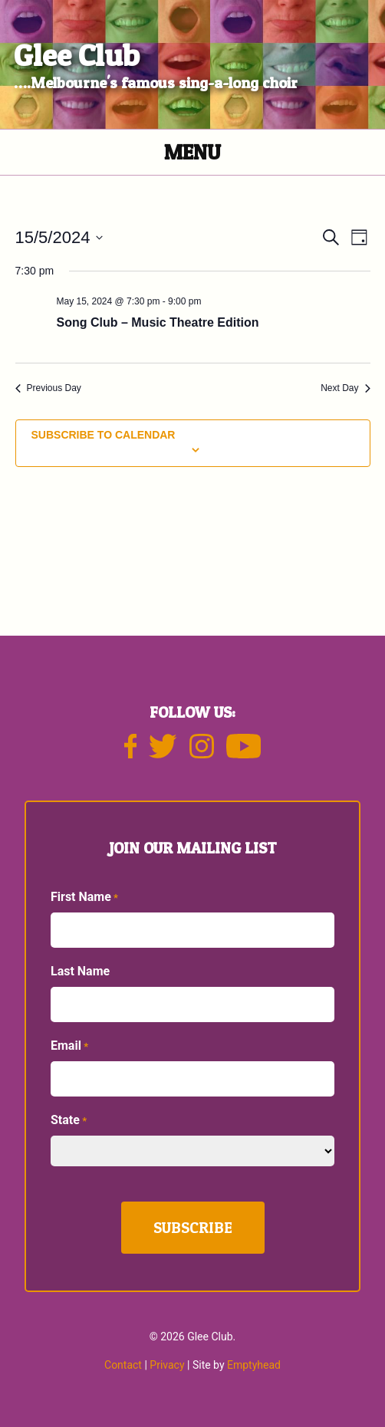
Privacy (167, 1365)
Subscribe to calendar (103, 435)
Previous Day (48, 388)
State (69, 1121)
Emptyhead (254, 1365)
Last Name (80, 971)
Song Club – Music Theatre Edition (158, 322)
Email (69, 1046)
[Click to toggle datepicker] (59, 237)
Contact (123, 1365)
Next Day (345, 388)
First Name (84, 897)
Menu (192, 152)
